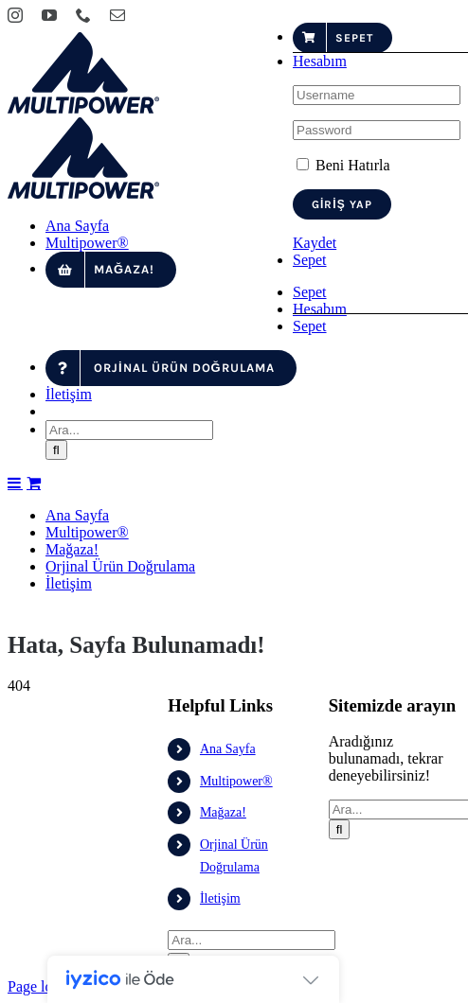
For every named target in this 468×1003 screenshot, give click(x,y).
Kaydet (314, 243)
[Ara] (56, 862)
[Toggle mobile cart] (34, 895)
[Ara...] (129, 843)
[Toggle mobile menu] (15, 895)
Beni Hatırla (343, 165)
